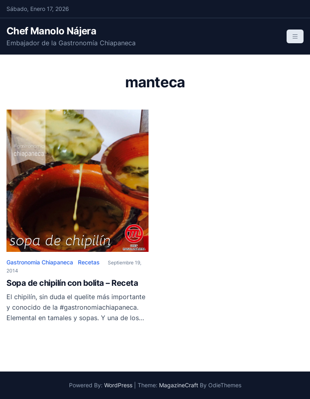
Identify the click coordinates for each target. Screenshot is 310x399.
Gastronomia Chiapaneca (39, 262)
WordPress (118, 385)
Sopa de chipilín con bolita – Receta (72, 283)
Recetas (89, 262)
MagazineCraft (178, 385)
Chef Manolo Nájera (51, 31)
